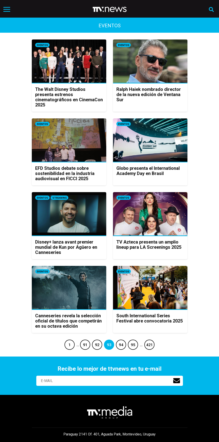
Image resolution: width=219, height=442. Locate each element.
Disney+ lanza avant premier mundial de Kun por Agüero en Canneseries (66, 247)
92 (97, 345)
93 (109, 345)
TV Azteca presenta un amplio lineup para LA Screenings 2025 (148, 244)
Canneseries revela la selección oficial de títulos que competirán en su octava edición (68, 321)
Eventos (42, 45)
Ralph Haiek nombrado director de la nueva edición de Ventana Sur (148, 94)
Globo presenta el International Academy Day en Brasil (148, 171)
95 (133, 345)
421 (149, 345)
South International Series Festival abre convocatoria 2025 (149, 318)
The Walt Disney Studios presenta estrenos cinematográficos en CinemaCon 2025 (69, 97)
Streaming (59, 197)
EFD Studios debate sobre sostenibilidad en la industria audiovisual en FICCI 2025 (65, 173)
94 (121, 345)
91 (85, 345)
